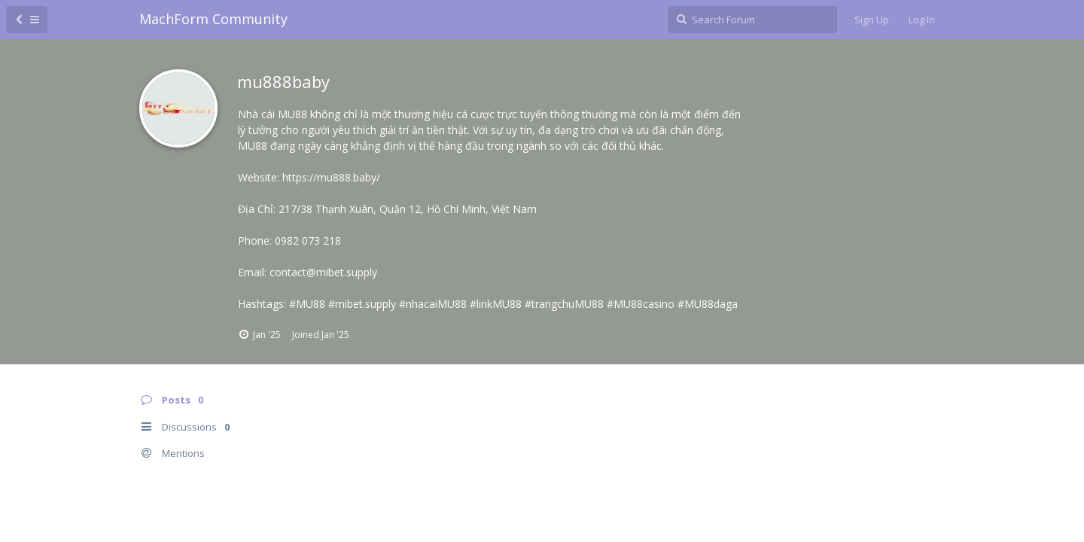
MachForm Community (213, 19)
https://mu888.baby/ (331, 177)
